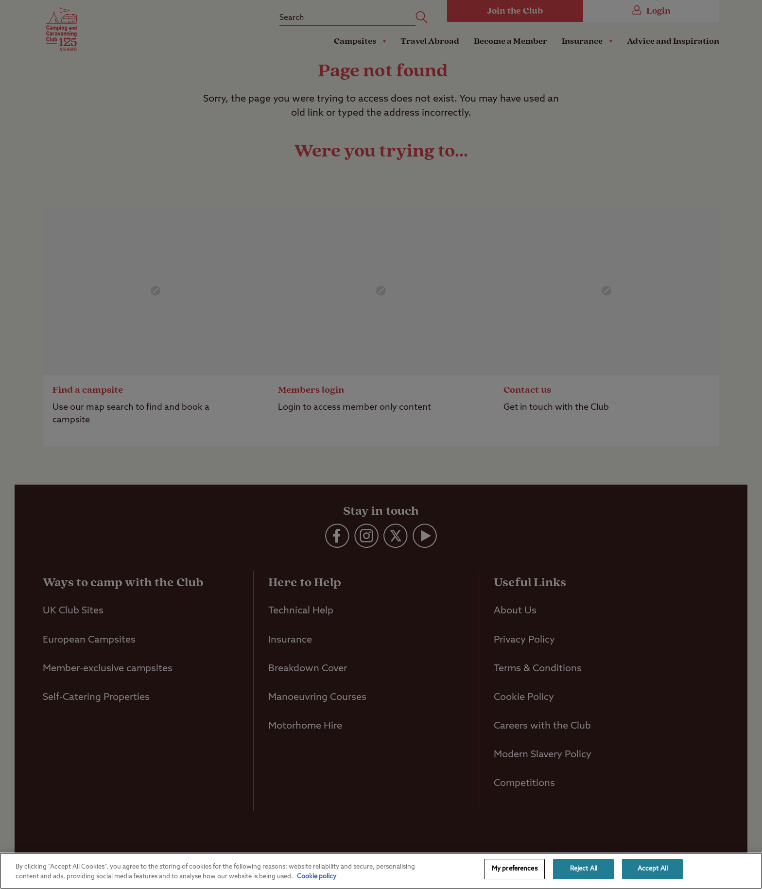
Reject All (583, 869)
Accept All (653, 869)
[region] (381, 871)
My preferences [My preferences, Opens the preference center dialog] (514, 869)
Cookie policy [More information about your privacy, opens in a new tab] (316, 876)
